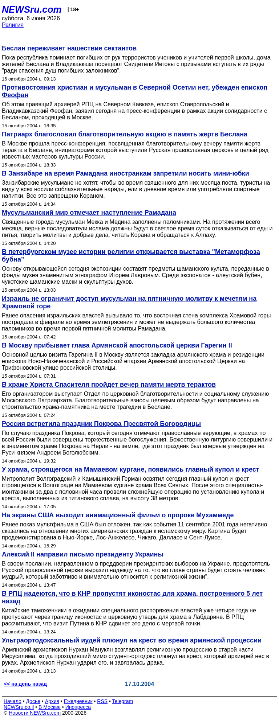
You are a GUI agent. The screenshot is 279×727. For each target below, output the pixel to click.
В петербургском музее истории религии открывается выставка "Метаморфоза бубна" (131, 255)
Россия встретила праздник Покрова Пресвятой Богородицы (101, 423)
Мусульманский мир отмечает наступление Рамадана (89, 212)
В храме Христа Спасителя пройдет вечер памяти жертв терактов (109, 384)
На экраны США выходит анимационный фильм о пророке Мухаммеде (118, 515)
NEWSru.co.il (19, 707)
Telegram (122, 701)
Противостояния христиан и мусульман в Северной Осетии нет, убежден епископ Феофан (134, 91)
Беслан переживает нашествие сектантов (69, 48)
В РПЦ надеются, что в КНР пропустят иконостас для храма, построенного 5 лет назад (132, 597)
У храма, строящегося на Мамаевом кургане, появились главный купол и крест (130, 469)
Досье (33, 701)
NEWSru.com (32, 9)
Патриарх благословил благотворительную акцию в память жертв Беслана (124, 134)
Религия (13, 25)
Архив (52, 701)
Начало (12, 701)
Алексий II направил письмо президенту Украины (82, 554)
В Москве (50, 707)
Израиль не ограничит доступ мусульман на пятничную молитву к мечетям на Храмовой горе (129, 302)
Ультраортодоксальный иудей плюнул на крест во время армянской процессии (132, 640)
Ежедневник (78, 701)
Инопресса (78, 707)
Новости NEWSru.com (35, 713)
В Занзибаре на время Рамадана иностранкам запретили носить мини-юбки (125, 173)
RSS (102, 701)
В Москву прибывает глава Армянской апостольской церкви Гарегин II (117, 345)
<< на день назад (25, 684)
